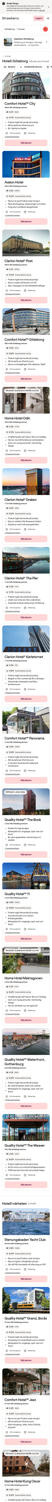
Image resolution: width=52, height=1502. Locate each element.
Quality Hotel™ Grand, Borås (26, 1318)
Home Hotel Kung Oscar (22, 1481)
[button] (49, 7)
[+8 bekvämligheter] (12, 137)
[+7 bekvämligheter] (12, 849)
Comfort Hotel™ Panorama (24, 738)
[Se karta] (9, 67)
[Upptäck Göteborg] (26, 42)
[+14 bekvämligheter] (12, 933)
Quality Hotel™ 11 (17, 894)
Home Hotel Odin (17, 418)
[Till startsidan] (10, 18)
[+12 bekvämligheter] (12, 216)
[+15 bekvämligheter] (12, 1100)
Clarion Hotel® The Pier (21, 578)
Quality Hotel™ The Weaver (25, 1145)
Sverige (6, 56)
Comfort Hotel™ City (20, 103)
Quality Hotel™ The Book (23, 820)
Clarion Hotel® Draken (21, 500)
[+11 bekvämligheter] (12, 454)
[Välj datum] (26, 143)
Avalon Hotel (14, 182)
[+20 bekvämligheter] (12, 294)
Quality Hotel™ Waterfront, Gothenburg (25, 1061)
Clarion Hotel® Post (19, 261)
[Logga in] (38, 18)
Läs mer (42, 10)
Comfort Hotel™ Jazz (20, 1400)
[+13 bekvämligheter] (12, 373)
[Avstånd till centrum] (31, 67)
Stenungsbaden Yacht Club (25, 1240)
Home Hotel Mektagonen (24, 978)
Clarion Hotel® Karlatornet (24, 657)
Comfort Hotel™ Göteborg (24, 339)
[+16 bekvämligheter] (12, 774)
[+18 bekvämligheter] (12, 611)
